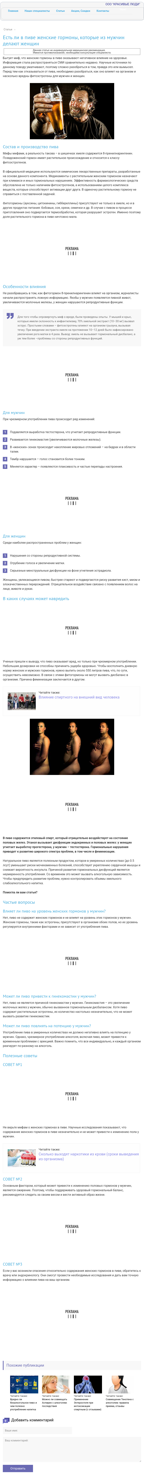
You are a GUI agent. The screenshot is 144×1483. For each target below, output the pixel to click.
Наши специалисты (37, 11)
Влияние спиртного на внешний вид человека (79, 697)
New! (123, 9)
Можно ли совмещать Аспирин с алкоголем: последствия (54, 1402)
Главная (13, 11)
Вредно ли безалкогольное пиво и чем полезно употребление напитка (23, 1404)
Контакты (103, 11)
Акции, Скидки (80, 11)
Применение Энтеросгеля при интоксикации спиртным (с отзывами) (87, 1404)
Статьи (60, 11)
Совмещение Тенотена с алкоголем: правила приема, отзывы (120, 1402)
